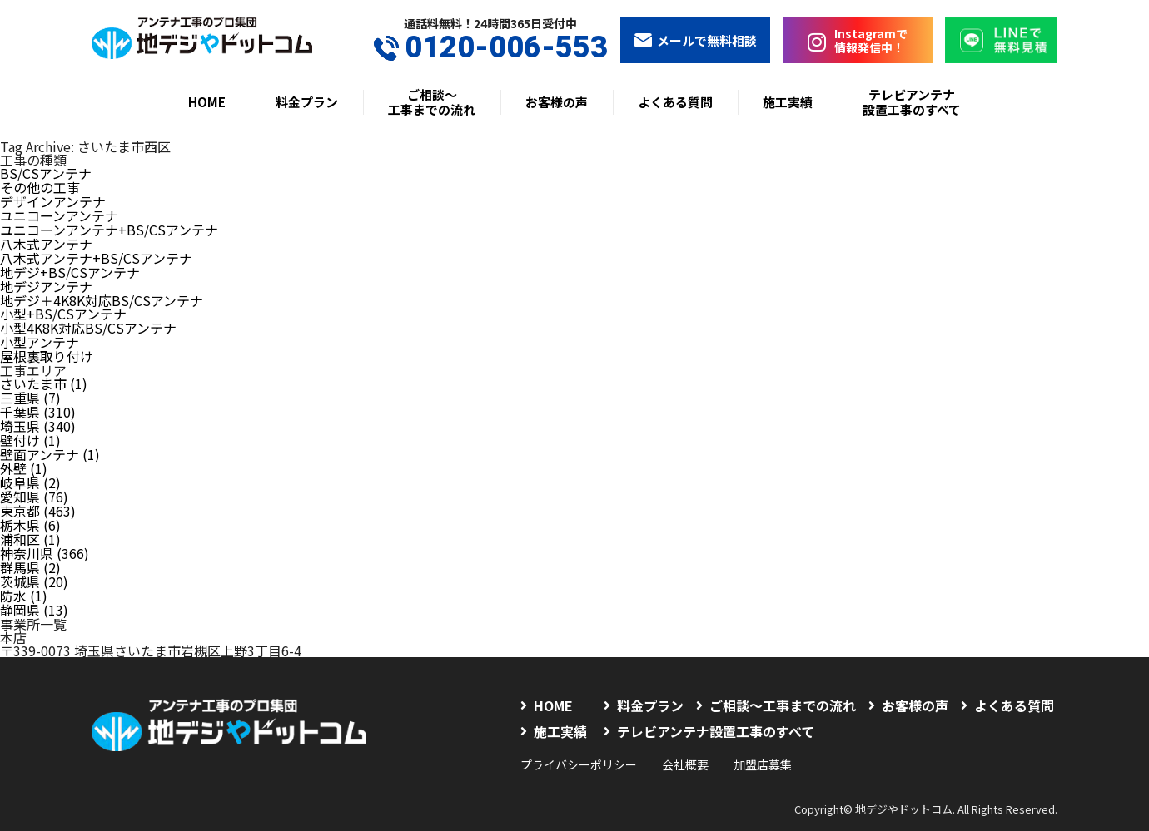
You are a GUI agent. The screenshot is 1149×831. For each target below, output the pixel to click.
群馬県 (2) (30, 546)
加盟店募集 (763, 739)
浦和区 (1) (30, 519)
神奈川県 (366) (44, 532)
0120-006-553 (491, 48)
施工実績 (788, 102)
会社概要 (685, 739)
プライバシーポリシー (578, 739)
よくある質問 (675, 102)
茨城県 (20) (34, 559)
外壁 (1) (23, 452)
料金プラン (307, 102)
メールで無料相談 (695, 40)
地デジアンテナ (46, 279)
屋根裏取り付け (46, 346)
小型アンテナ (39, 333)
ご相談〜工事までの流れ (431, 102)
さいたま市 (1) (43, 373)
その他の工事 (40, 186)
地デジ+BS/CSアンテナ (70, 266)
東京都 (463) (38, 492)
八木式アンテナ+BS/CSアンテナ (96, 253)
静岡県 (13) (34, 586)
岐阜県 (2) (30, 466)
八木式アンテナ (46, 240)
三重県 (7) (30, 386)
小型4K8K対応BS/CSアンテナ (88, 319)
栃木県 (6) (30, 506)
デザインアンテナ (53, 200)
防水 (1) (23, 572)
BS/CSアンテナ (46, 173)
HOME (207, 102)
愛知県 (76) (34, 479)
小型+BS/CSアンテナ (63, 306)
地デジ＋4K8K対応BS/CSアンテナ (101, 293)
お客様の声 (556, 102)
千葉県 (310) (38, 399)
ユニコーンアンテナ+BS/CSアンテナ (109, 226)
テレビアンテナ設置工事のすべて (912, 102)
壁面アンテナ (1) (50, 439)
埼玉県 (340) (38, 413)
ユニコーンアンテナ (59, 213)
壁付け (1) (30, 426)
